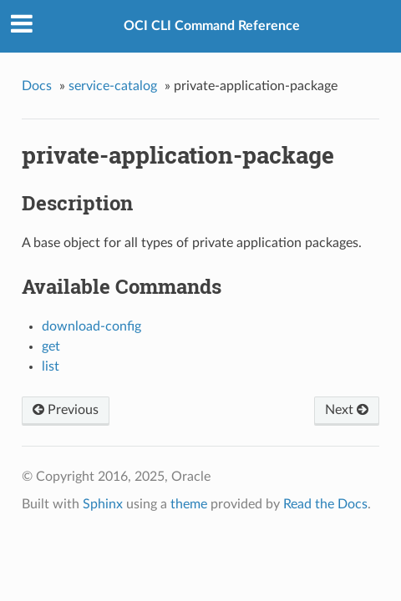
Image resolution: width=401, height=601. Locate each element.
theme (188, 504)
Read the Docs (325, 504)
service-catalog (113, 86)
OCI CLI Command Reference (212, 26)
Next (346, 410)
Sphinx (103, 504)
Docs (37, 86)
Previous (66, 410)
